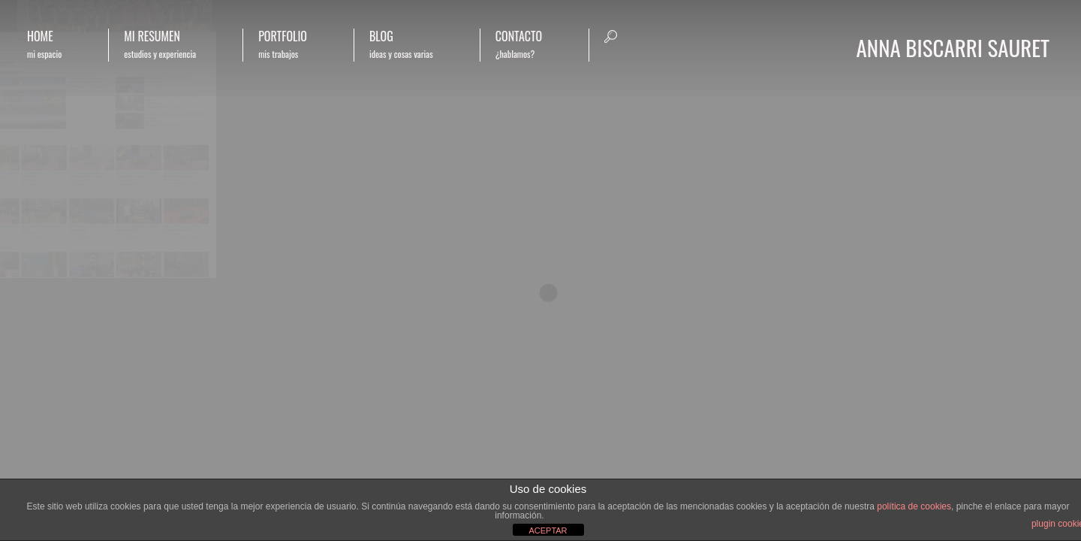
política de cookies (914, 506)
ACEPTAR (547, 530)
